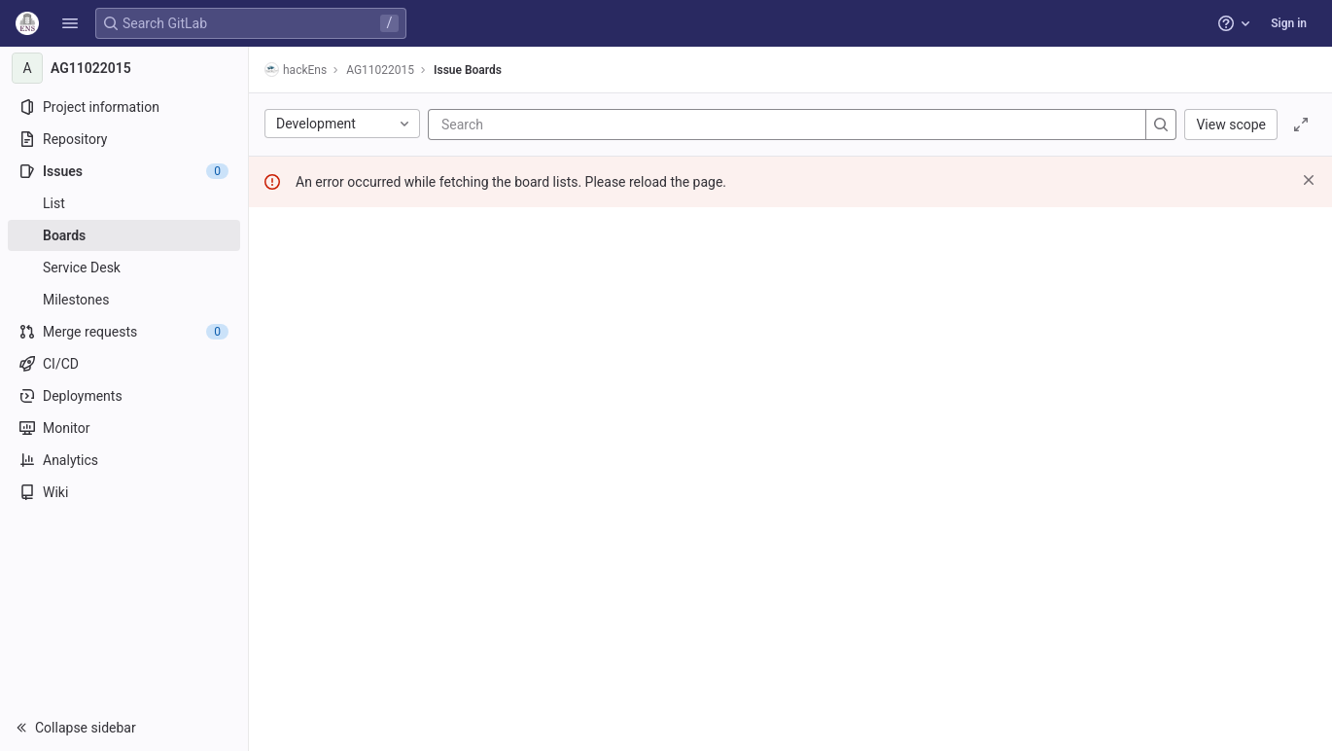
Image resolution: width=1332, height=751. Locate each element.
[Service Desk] (124, 267)
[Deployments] (124, 395)
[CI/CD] (124, 363)
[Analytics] (124, 460)
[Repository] (124, 139)
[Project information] (124, 107)
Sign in (1289, 23)
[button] (70, 23)
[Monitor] (124, 428)
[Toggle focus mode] (1300, 124)
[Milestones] (124, 299)
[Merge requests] (124, 331)
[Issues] (124, 171)
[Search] (558, 124)
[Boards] (124, 235)
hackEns (295, 69)
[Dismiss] (1308, 180)
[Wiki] (124, 492)
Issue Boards (468, 70)
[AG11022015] (124, 68)
